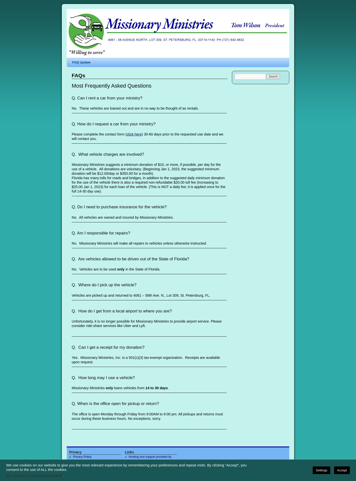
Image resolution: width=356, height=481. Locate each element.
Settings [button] (321, 470)
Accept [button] (342, 470)
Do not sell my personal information (34, 475)
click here (134, 134)
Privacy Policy (82, 457)
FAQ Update (81, 62)
